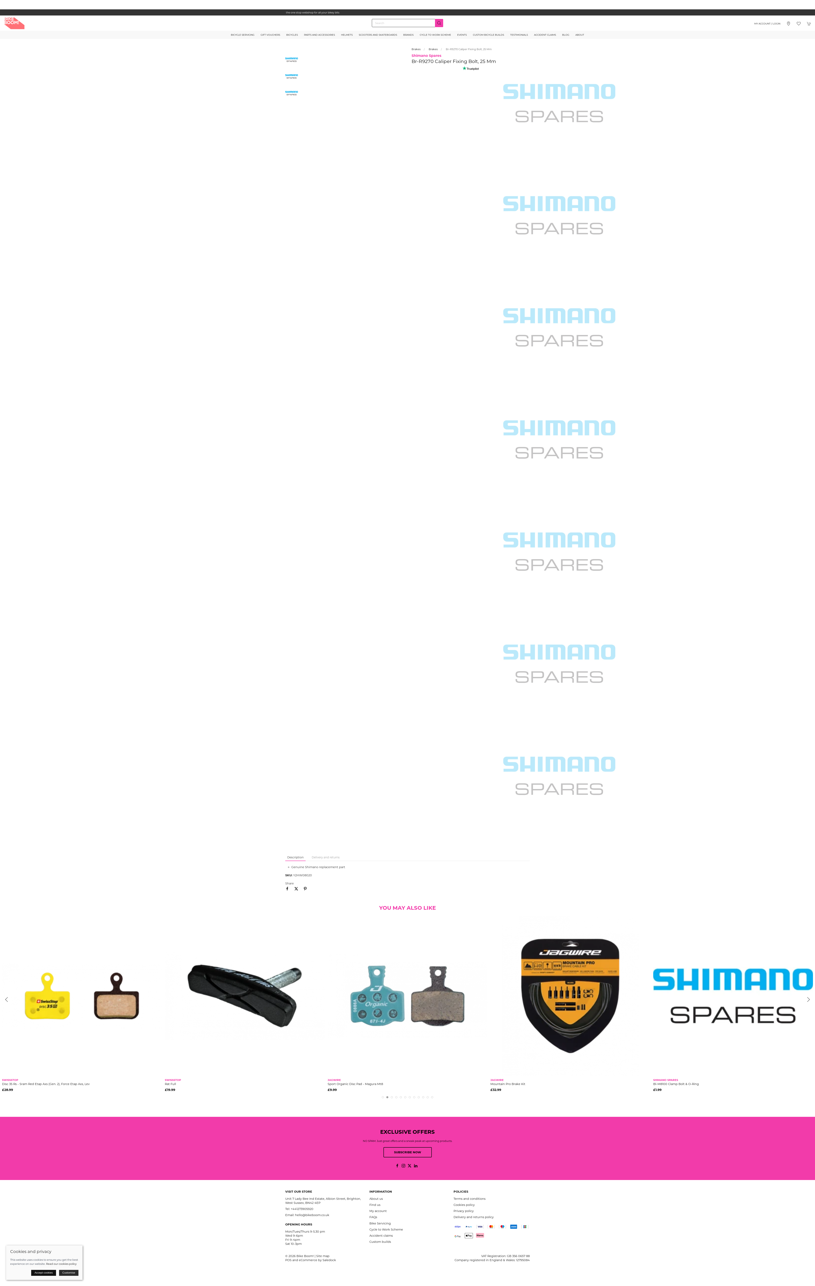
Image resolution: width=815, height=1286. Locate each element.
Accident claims (381, 1235)
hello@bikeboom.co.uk (312, 1215)
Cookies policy (464, 1205)
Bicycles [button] (292, 34)
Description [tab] (295, 857)
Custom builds (380, 1242)
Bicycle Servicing (242, 34)
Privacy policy (464, 1211)
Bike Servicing (380, 1223)
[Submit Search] (439, 23)
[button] (799, 24)
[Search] (407, 23)
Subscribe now (407, 1152)
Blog (565, 34)
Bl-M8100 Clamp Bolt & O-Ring (676, 1084)
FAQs (373, 1217)
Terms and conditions (470, 1199)
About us (376, 1199)
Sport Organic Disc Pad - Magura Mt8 (355, 1084)
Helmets (347, 34)
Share (289, 883)
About (579, 34)
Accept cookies (43, 1272)
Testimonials (519, 34)
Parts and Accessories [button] (319, 34)
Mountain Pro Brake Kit (507, 1084)
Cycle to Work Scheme (435, 34)
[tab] (383, 1097)
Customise (68, 1272)
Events (462, 34)
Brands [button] (408, 34)
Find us (374, 1205)
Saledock (329, 1260)
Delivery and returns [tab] (326, 857)
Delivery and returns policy (474, 1217)
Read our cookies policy (61, 1263)
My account (378, 1211)
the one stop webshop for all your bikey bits (407, 12)
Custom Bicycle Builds (488, 34)
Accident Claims (545, 34)
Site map (322, 1256)
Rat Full (170, 1084)
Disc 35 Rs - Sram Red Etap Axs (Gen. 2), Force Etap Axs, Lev (46, 1084)
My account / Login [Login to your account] (767, 23)
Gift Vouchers (270, 34)
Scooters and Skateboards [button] (378, 34)
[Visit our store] (788, 24)
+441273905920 (302, 1209)
